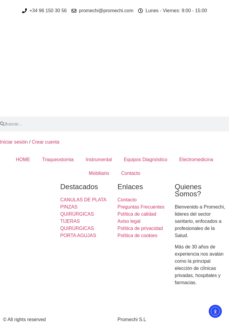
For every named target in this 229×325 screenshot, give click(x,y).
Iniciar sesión (14, 141)
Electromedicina (196, 159)
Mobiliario (99, 173)
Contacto (130, 173)
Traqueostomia (58, 159)
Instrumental (99, 159)
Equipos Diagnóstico (145, 159)
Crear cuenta (46, 141)
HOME (23, 159)
